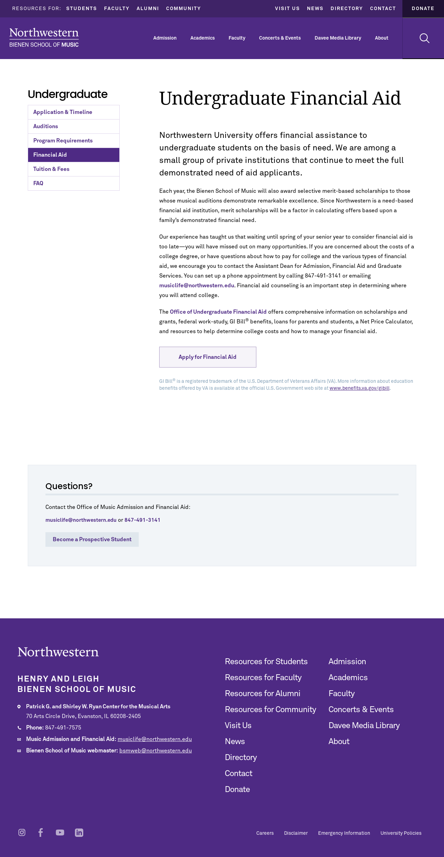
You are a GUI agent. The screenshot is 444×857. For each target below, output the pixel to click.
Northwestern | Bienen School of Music (44, 37)
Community (183, 8)
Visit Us (287, 8)
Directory (347, 8)
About (381, 38)
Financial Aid (50, 155)
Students (81, 8)
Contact (383, 8)
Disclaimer (296, 833)
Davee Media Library (338, 38)
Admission (165, 38)
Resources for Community (270, 710)
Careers (265, 833)
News (315, 8)
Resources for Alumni (262, 694)
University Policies (401, 833)
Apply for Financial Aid (208, 357)
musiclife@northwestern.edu (155, 739)
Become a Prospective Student (92, 539)
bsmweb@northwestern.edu (155, 750)
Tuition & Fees (51, 169)
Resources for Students (266, 662)
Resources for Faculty (263, 678)
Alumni (148, 8)
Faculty (117, 8)
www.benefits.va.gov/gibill (360, 388)
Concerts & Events (280, 38)
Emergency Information (344, 833)
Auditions (45, 126)
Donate (423, 8)
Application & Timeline (62, 112)
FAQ (38, 183)
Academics (202, 38)
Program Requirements (63, 140)
